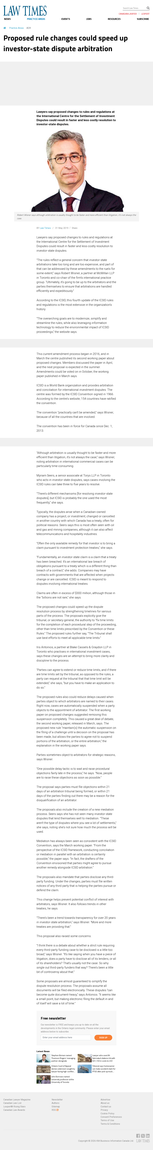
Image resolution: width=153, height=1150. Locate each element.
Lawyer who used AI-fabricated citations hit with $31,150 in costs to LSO (103, 1058)
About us (105, 1103)
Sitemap (56, 1106)
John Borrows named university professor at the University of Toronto (62, 1079)
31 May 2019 (61, 228)
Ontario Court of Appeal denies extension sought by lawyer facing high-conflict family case (63, 1069)
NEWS (7, 19)
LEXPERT (145, 14)
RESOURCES (114, 19)
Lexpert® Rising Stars (14, 1106)
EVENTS (65, 19)
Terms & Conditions (110, 1124)
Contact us (106, 1106)
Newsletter (57, 1099)
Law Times (45, 228)
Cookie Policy (107, 1113)
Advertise (105, 1099)
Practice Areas (16, 28)
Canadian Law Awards (14, 1110)
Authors (55, 1103)
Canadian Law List (12, 1103)
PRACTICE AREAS (36, 19)
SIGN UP (103, 1037)
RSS (55, 1110)
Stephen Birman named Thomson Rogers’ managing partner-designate (63, 1058)
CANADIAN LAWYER (128, 14)
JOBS (89, 19)
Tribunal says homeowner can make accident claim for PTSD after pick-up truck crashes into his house (103, 1069)
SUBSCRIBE (143, 19)
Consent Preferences (111, 1117)
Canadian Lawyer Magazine (16, 1099)
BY (44, 228)
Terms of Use (107, 1120)
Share (74, 228)
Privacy (104, 1110)
